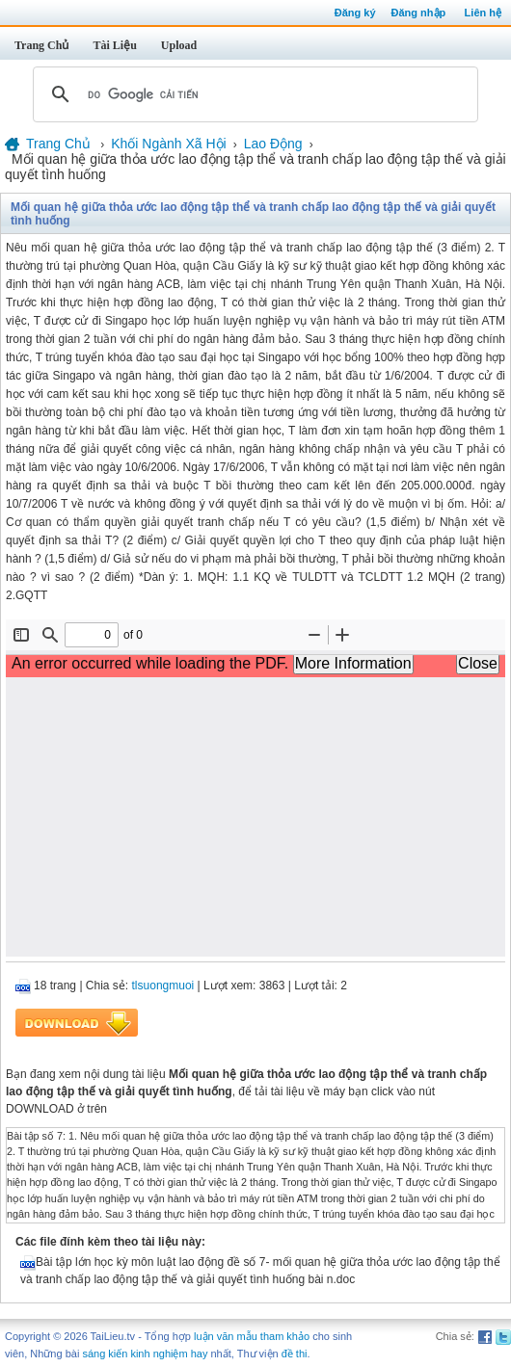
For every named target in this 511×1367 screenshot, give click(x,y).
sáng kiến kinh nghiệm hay (144, 1353)
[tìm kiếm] (252, 94)
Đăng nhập (418, 12)
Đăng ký (355, 12)
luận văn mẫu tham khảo (251, 1336)
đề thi (295, 1353)
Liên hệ (483, 12)
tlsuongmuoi (163, 985)
